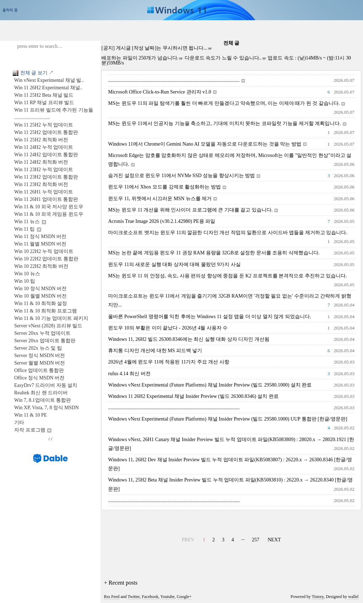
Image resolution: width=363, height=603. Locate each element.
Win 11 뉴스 (30, 221)
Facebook (150, 596)
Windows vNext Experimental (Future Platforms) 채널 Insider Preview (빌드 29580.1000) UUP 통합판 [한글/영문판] (227, 419)
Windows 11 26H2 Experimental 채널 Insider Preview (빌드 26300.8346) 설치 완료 (193, 396)
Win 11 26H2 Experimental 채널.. (48, 87)
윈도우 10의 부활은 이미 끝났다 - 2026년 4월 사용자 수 (168, 328)
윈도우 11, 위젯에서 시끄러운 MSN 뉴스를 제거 (162, 198)
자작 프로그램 (32, 430)
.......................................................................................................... (176, 80)
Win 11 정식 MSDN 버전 (40, 236)
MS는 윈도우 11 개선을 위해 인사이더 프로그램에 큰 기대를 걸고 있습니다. (193, 210)
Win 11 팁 (27, 229)
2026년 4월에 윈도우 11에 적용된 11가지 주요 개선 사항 (168, 362)
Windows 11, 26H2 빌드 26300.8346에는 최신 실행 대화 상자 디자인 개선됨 (188, 339)
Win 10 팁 (24, 281)
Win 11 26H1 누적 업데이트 (43, 192)
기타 (19, 422)
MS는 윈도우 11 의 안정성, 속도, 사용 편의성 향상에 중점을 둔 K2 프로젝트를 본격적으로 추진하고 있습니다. (227, 275)
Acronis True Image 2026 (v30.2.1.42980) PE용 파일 (161, 221)
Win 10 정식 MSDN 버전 (40, 288)
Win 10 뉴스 (27, 273)
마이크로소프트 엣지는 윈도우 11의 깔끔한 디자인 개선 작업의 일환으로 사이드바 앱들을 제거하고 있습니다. (227, 232)
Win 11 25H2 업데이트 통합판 (46, 132)
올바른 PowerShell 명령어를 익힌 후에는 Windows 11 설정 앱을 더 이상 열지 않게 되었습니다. (209, 316)
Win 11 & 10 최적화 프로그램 (45, 311)
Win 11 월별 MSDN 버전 (40, 244)
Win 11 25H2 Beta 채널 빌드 (43, 95)
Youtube (167, 596)
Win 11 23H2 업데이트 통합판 (46, 177)
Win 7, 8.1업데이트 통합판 (42, 400)
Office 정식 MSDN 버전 (39, 378)
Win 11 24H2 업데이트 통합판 (46, 154)
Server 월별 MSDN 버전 (39, 363)
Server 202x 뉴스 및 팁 (38, 348)
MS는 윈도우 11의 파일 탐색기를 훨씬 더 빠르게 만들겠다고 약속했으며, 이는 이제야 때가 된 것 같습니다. (226, 103)
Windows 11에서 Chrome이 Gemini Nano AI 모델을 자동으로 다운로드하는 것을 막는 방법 (207, 144)
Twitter (134, 596)
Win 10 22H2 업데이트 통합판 (46, 258)
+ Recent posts (120, 583)
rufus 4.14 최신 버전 (129, 373)
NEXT (273, 538)
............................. (32, 117)
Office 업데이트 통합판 (39, 370)
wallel (353, 596)
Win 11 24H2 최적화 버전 (41, 162)
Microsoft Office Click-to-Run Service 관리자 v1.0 (162, 92)
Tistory (318, 596)
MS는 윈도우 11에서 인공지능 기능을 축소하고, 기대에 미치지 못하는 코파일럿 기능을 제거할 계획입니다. (227, 123)
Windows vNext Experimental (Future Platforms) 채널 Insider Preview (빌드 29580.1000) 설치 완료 (210, 385)
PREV (187, 538)
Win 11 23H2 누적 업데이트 (43, 169)
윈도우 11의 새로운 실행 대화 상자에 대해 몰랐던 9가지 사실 (174, 264)
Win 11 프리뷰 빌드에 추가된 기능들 (53, 110)
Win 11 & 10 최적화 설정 (40, 303)
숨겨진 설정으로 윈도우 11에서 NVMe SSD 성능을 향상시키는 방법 (184, 175)
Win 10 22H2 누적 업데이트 (43, 251)
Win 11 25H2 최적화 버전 (41, 139)
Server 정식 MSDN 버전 (39, 355)
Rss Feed (111, 596)
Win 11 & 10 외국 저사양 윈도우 (48, 206)
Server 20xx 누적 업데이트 (42, 333)
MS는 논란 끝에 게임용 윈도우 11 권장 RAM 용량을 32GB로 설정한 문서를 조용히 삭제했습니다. (213, 252)
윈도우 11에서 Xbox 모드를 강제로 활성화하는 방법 (167, 187)
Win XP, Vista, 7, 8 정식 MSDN (46, 407)
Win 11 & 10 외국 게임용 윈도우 (48, 214)
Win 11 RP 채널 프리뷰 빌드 (44, 102)
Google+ (184, 596)
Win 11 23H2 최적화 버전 (41, 184)
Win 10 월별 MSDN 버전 (40, 296)
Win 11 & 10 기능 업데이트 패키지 (51, 318)
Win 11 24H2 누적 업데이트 (43, 147)
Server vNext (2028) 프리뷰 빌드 (48, 325)
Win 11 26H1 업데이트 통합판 (46, 199)
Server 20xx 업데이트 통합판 (45, 340)
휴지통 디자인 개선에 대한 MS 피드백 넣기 (155, 350)
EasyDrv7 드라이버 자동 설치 (46, 385)
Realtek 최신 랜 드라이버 (41, 392)
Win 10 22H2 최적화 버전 (41, 266)
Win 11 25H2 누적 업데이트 (43, 125)
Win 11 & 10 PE (30, 415)
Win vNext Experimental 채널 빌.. (49, 80)
